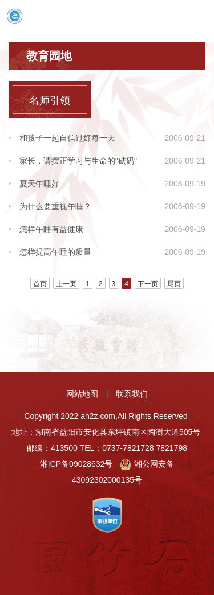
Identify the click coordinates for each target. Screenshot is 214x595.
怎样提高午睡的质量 (55, 251)
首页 (40, 284)
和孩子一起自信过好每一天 (67, 137)
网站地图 (82, 393)
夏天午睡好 (39, 183)
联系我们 (132, 393)
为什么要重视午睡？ (55, 206)
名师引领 (49, 100)
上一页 (66, 284)
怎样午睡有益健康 (51, 229)
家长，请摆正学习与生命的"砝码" (78, 160)
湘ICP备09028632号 (76, 463)
